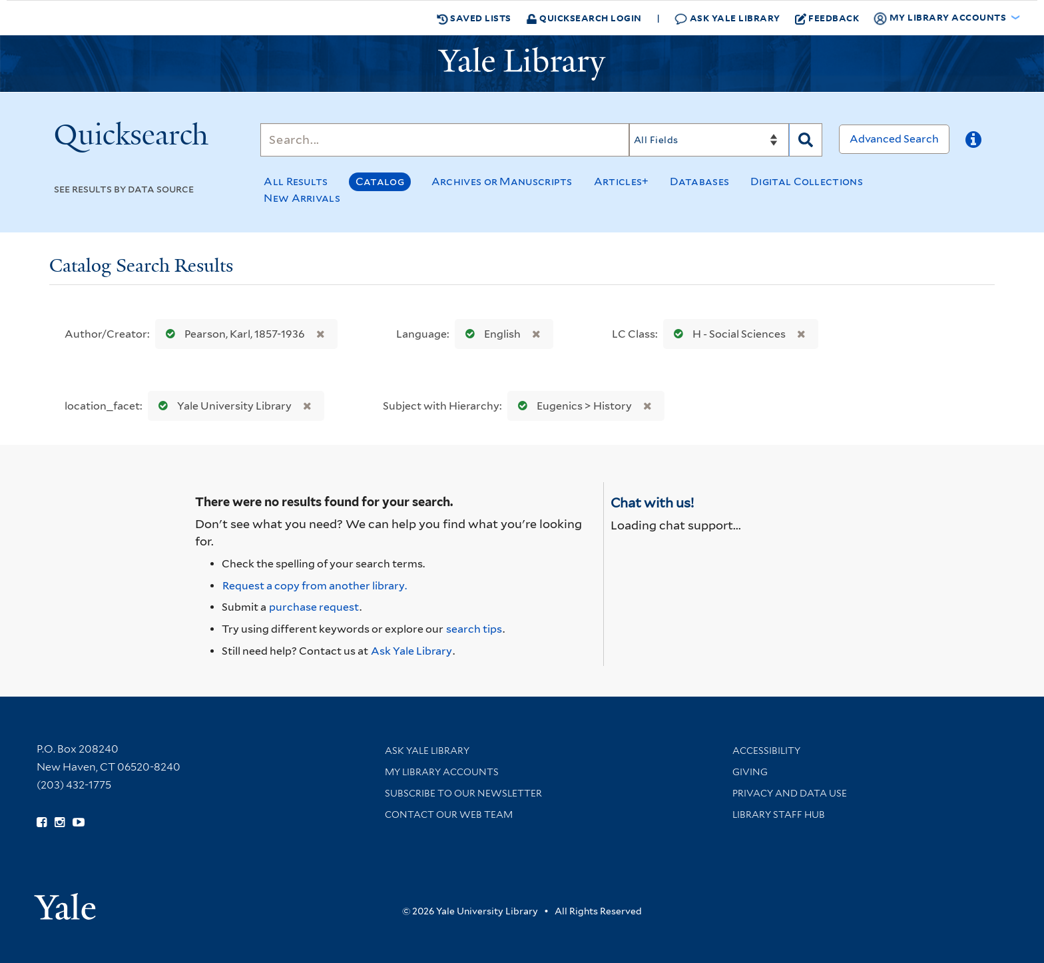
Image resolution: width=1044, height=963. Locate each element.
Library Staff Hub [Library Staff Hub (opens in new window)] (778, 814)
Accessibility (766, 750)
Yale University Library (222, 406)
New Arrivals (302, 198)
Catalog (380, 181)
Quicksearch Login (584, 17)
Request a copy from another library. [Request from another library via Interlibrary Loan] (314, 585)
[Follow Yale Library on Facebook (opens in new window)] (42, 822)
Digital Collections (806, 181)
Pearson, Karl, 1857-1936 (232, 334)
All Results (296, 181)
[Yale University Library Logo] (522, 64)
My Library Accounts (442, 772)
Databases (699, 181)
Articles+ (621, 181)
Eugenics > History (572, 406)
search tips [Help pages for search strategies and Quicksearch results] (474, 629)
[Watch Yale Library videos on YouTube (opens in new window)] (79, 822)
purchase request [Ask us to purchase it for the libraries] (314, 607)
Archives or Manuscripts (502, 181)
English (490, 334)
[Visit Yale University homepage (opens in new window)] (65, 902)
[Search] (444, 140)
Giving (750, 772)
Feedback (827, 18)
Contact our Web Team (449, 814)
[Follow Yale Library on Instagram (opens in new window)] (60, 822)
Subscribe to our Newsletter (463, 793)
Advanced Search (894, 139)
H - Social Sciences (727, 334)
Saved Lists (474, 18)
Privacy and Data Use (789, 793)
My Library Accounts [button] (941, 18)
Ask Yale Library (727, 18)
